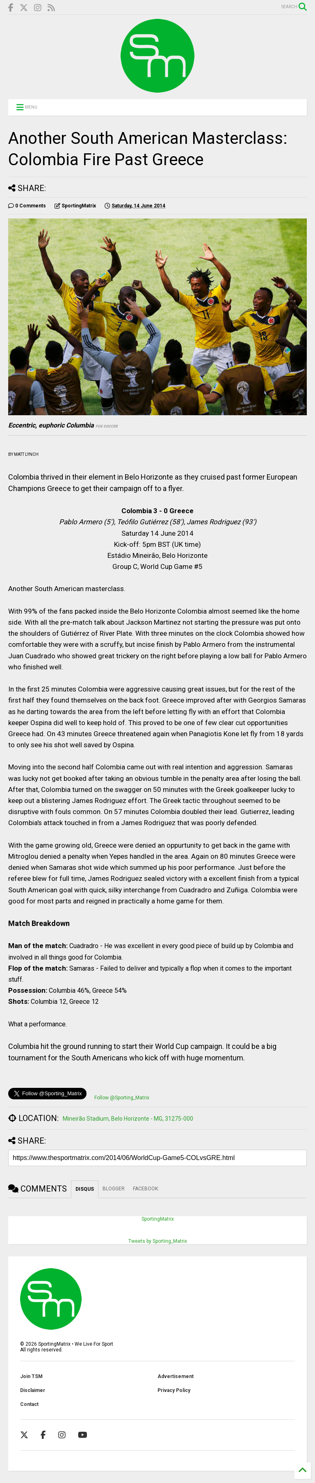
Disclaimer (32, 1390)
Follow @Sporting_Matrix (121, 1098)
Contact (29, 1404)
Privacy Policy (174, 1390)
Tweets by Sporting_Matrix (157, 1241)
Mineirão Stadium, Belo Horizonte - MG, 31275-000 (128, 1118)
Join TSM (31, 1376)
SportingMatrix (158, 1219)
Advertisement (176, 1376)
